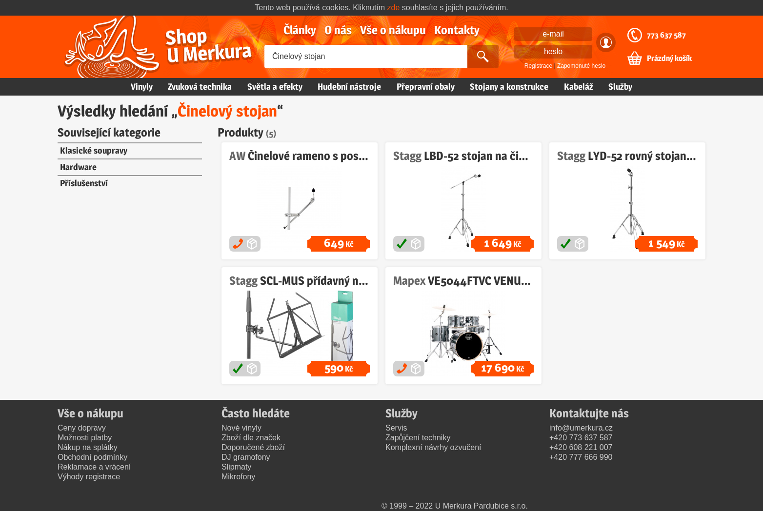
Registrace (538, 65)
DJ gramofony (245, 457)
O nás (338, 30)
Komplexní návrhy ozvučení (433, 447)
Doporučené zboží (253, 447)
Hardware (78, 167)
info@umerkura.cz (581, 428)
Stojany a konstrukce (509, 86)
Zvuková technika (200, 86)
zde (393, 7)
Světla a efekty (274, 86)
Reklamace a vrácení (94, 467)
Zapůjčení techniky (417, 437)
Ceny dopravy (82, 428)
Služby (620, 86)
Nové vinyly (241, 428)
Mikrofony (238, 476)
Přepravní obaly (426, 86)
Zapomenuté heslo (581, 65)
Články (299, 30)
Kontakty (457, 30)
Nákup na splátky (88, 447)
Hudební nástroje (349, 86)
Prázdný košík (669, 58)
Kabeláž (578, 86)
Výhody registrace (89, 476)
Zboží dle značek (251, 437)
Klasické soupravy (93, 150)
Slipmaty (236, 467)
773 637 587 (666, 35)
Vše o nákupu (393, 30)
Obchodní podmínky (92, 457)
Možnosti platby (85, 437)
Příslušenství (84, 183)
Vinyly (142, 86)
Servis (396, 428)
